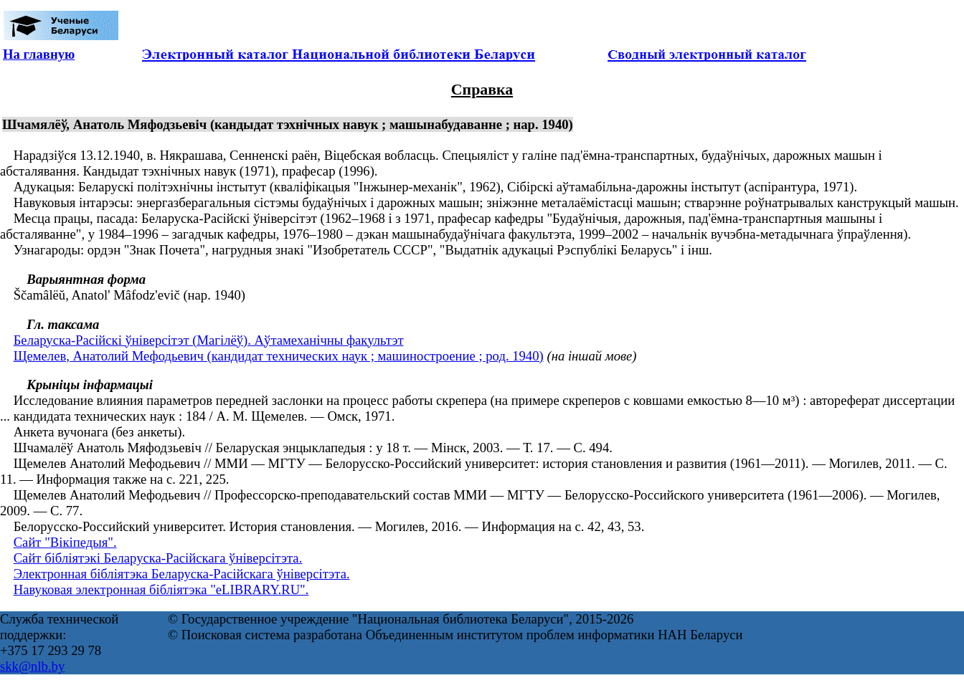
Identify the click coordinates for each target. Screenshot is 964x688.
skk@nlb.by (32, 666)
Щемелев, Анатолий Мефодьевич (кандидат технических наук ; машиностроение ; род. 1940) (279, 355)
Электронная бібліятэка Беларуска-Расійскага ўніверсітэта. (182, 573)
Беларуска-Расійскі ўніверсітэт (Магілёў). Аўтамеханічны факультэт (209, 340)
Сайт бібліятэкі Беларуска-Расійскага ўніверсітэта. (158, 557)
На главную (39, 54)
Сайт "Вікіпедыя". (65, 542)
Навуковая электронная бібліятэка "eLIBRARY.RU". (161, 589)
